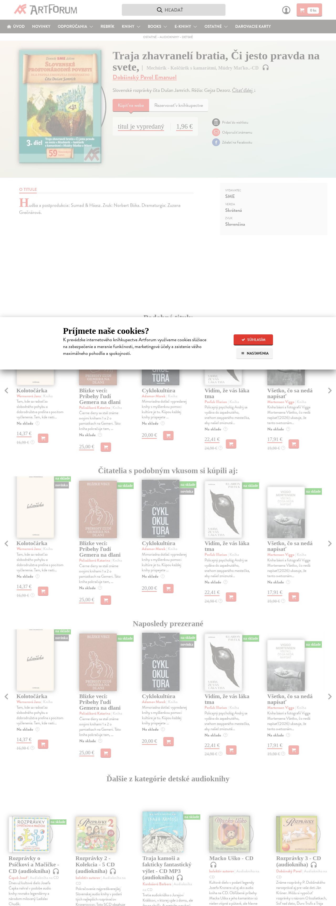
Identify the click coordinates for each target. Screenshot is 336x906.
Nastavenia (255, 353)
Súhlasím (253, 340)
